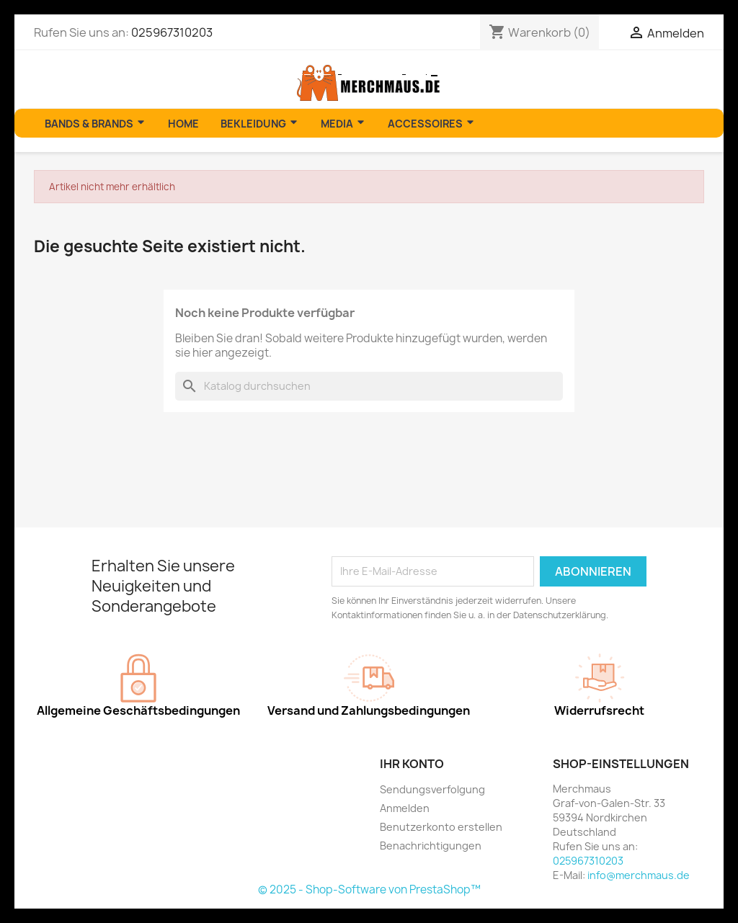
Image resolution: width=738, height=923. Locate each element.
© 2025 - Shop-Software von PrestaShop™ (369, 889)
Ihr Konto (412, 764)
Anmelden (405, 808)
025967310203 (172, 32)
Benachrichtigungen (430, 845)
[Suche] (369, 386)
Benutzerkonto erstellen (441, 827)
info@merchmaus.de (638, 875)
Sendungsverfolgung (432, 789)
